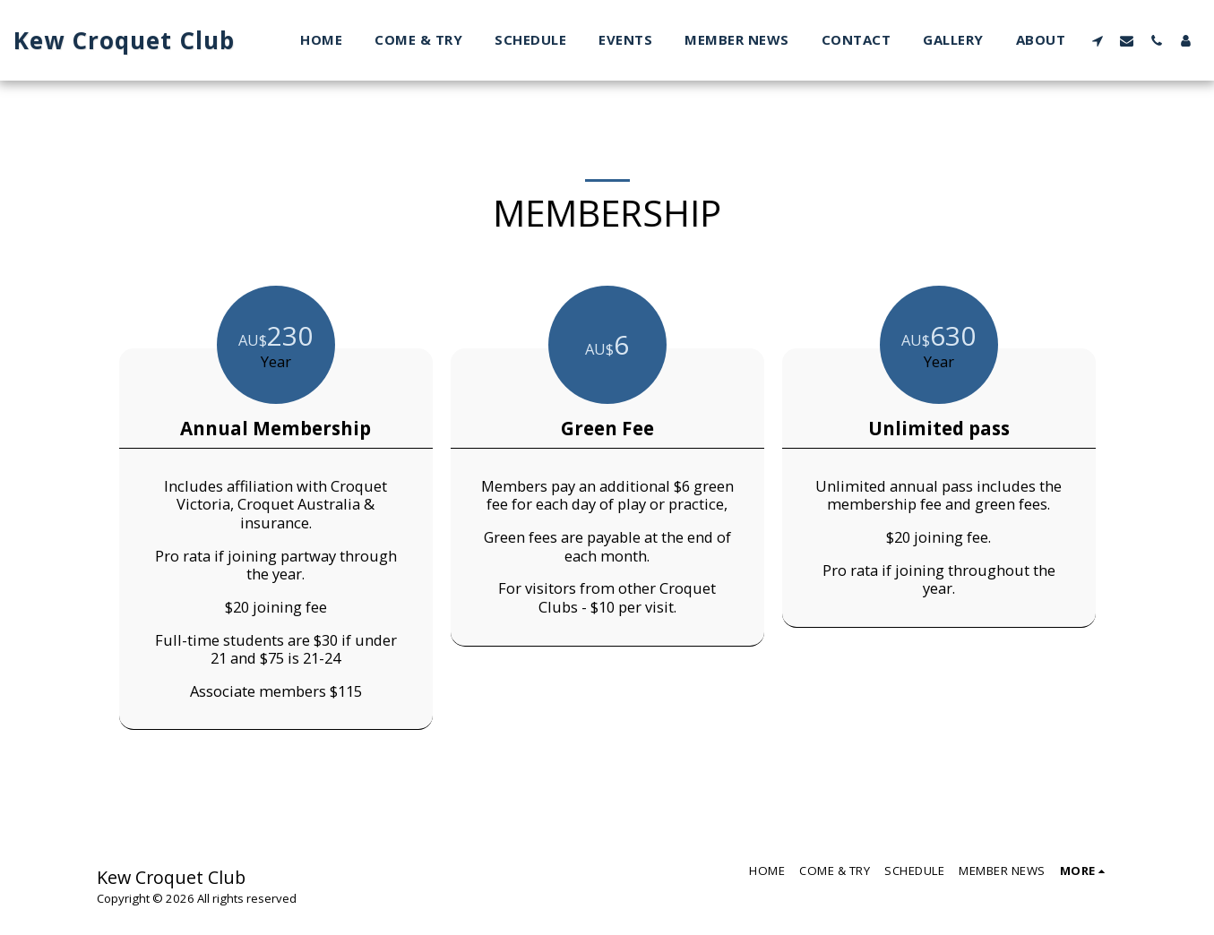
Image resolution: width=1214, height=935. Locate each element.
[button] (1097, 40)
